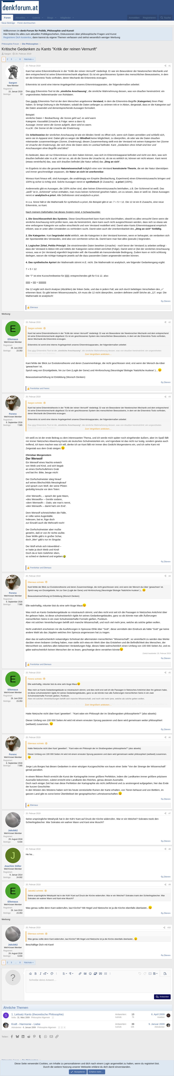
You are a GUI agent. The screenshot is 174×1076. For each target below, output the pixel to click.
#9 (170, 884)
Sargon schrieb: (35, 328)
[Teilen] (165, 66)
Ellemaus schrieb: (36, 582)
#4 (170, 576)
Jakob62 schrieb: (35, 891)
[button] (27, 18)
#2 (170, 322)
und (39, 388)
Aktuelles (20, 17)
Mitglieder (65, 17)
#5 (170, 673)
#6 (170, 737)
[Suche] (165, 18)
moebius (161, 1017)
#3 (170, 397)
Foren (7, 17)
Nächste (28, 59)
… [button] (16, 59)
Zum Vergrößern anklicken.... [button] (98, 354)
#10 (169, 927)
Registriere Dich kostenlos (17, 37)
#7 (170, 813)
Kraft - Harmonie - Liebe (25, 1024)
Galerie (36, 17)
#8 (170, 849)
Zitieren (167, 301)
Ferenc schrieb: (35, 679)
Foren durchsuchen (26, 23)
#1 (170, 66)
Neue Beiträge (8, 23)
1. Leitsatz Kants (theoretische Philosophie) (37, 1014)
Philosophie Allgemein (40, 1017)
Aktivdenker (16, 1027)
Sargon (7, 54)
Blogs (50, 17)
